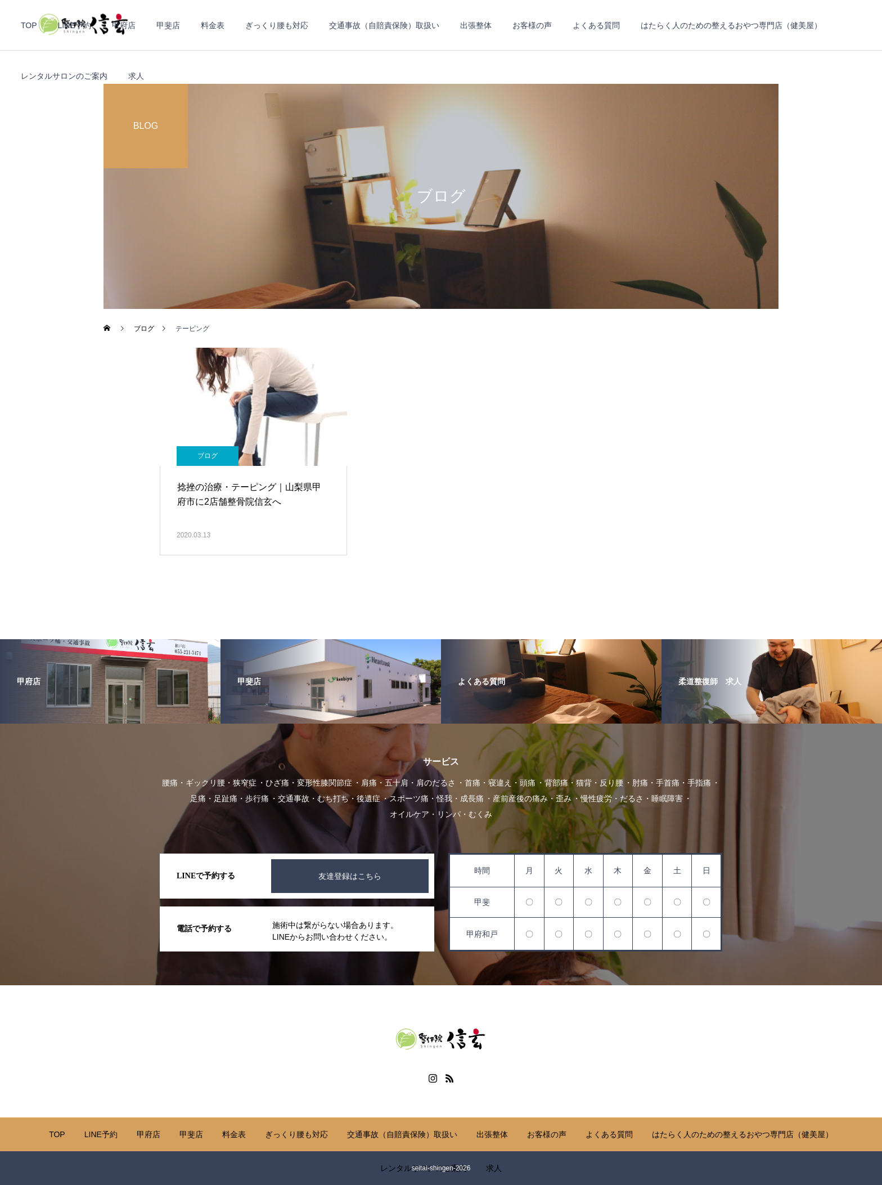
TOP (29, 25)
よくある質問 (596, 25)
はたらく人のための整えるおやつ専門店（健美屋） (731, 25)
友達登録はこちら (349, 876)
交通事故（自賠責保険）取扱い (384, 25)
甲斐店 (168, 25)
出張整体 (476, 25)
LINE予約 (74, 25)
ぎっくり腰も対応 (276, 25)
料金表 (212, 25)
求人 (136, 75)
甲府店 (124, 25)
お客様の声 (532, 25)
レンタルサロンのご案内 (64, 75)
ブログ (207, 456)
